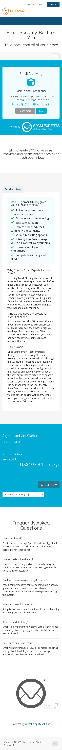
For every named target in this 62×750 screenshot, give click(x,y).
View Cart (53, 4)
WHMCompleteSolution (37, 723)
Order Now (49, 485)
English (30, 4)
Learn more (25, 110)
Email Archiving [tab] (13, 189)
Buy (41, 110)
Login (39, 4)
